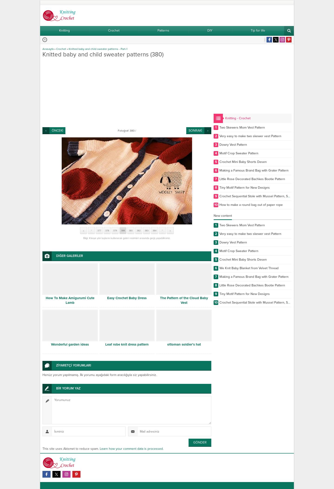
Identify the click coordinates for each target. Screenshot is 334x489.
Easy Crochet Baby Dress (127, 298)
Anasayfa (48, 49)
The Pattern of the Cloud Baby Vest (184, 300)
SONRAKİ (195, 131)
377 (99, 230)
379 (115, 230)
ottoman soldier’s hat (184, 344)
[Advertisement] (126, 92)
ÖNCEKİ (57, 131)
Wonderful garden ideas (70, 344)
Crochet (61, 49)
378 (107, 230)
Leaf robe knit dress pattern (127, 344)
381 (131, 230)
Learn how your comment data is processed (131, 449)
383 (147, 230)
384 (155, 230)
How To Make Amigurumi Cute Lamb (70, 300)
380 (123, 230)
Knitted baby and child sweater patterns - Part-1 (98, 49)
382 (139, 230)
